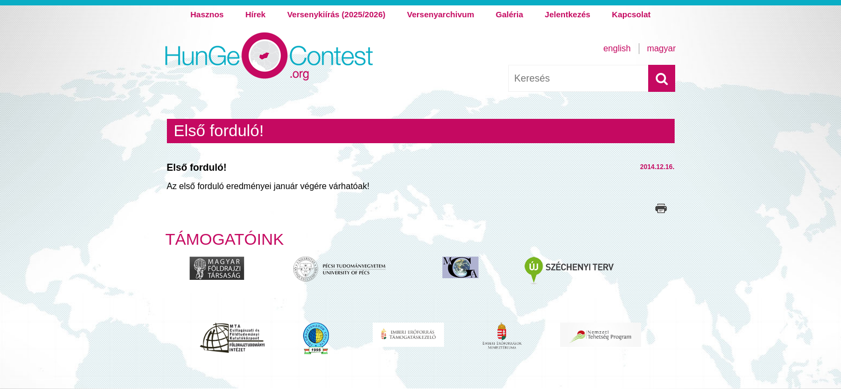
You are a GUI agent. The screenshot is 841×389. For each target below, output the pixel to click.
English (617, 48)
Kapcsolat (631, 14)
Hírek (255, 14)
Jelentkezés (567, 14)
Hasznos (207, 14)
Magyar (661, 48)
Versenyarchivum (440, 14)
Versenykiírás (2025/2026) (336, 14)
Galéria (509, 14)
